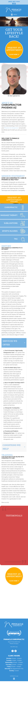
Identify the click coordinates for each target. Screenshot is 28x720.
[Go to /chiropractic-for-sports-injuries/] (14, 231)
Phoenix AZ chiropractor (11, 128)
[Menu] (14, 14)
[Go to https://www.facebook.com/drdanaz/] (12, 651)
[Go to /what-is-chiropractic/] (14, 207)
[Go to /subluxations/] (14, 223)
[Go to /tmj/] (14, 239)
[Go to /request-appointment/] (14, 199)
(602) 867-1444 (14, 1)
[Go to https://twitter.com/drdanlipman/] (15, 651)
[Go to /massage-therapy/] (14, 215)
